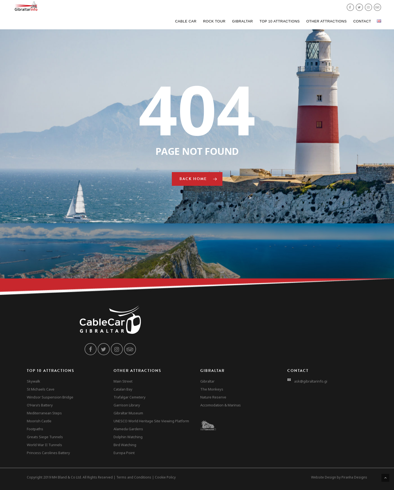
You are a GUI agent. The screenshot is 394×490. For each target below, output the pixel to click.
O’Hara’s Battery (40, 405)
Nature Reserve (213, 397)
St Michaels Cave (40, 389)
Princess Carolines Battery (48, 452)
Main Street (123, 381)
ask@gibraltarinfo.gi (310, 381)
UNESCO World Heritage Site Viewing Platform (151, 420)
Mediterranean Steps (44, 413)
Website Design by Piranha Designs (339, 477)
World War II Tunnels (44, 444)
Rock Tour (214, 21)
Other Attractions (326, 21)
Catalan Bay (123, 389)
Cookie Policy (165, 477)
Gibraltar (242, 21)
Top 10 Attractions (279, 21)
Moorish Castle (39, 420)
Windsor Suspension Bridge (50, 397)
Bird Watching (125, 444)
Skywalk (33, 381)
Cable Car (185, 21)
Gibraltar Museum (128, 413)
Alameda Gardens (128, 428)
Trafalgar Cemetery (130, 397)
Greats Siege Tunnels (45, 436)
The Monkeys (211, 389)
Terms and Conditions (133, 477)
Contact (362, 21)
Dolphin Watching (128, 436)
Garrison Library (127, 405)
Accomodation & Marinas (220, 405)
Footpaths (35, 428)
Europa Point (124, 452)
